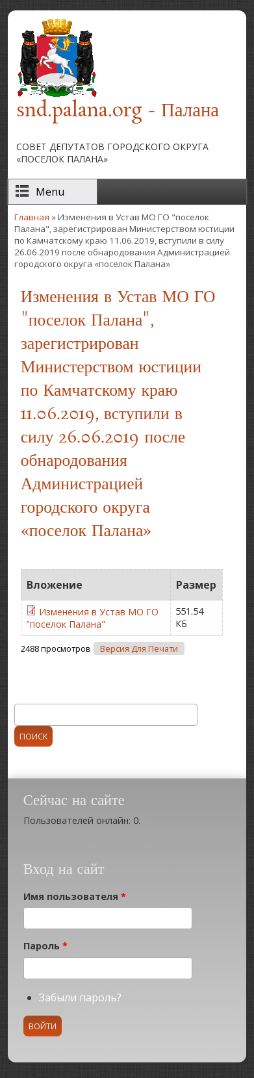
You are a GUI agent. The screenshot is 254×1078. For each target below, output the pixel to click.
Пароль (45, 946)
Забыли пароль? (80, 997)
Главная (31, 217)
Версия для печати (139, 648)
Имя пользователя (74, 896)
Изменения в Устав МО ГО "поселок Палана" (92, 618)
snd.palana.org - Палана (117, 111)
